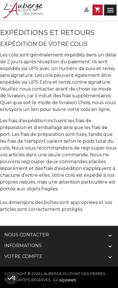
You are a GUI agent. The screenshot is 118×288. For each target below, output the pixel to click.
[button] (12, 278)
